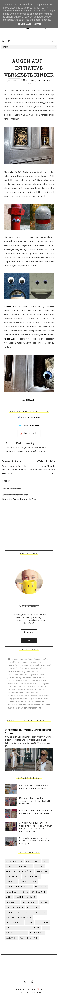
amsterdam (32, 861)
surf (46, 928)
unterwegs (36, 933)
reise (29, 923)
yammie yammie (28, 938)
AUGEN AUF (23, 237)
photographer (14, 923)
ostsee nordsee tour (19, 917)
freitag (39, 866)
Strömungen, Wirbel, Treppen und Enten (28, 731)
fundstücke (26, 871)
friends (10, 871)
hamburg (11, 882)
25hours (11, 861)
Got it (37, 24)
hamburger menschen (18, 887)
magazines (12, 902)
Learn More (24, 24)
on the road (38, 912)
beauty (10, 866)
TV (21, 861)
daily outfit (25, 866)
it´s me (24, 892)
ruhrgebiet (12, 928)
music (44, 902)
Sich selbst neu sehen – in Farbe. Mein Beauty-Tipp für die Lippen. (34, 841)
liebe (9, 897)
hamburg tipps (28, 882)
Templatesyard (29, 992)
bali (45, 861)
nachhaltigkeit (14, 907)
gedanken (42, 871)
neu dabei (32, 907)
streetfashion (31, 928)
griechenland (31, 876)
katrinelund (39, 892)
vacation (11, 938)
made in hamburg (25, 897)
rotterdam (42, 923)
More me (29, 632)
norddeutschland (16, 912)
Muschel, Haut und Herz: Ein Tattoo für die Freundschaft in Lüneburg (36, 801)
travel (22, 933)
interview (41, 887)
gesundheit (12, 876)
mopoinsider (29, 902)
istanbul (11, 892)
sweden (10, 933)
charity (15, 80)
